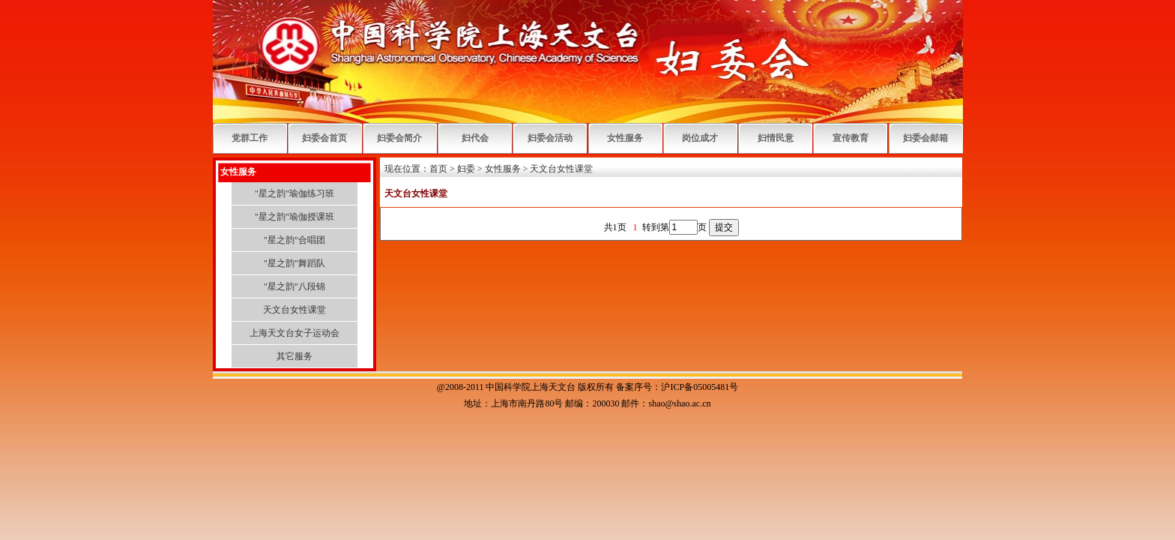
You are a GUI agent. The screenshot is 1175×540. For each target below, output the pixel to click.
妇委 (466, 169)
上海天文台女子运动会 (294, 333)
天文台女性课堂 (294, 309)
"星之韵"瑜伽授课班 (294, 217)
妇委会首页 (324, 138)
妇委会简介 (399, 138)
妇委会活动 (550, 138)
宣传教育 (851, 138)
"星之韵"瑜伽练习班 (294, 193)
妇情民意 (776, 138)
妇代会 (475, 138)
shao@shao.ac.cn (679, 403)
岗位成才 (700, 138)
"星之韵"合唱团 (294, 240)
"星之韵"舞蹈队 (294, 263)
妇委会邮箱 (925, 138)
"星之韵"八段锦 (294, 286)
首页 (438, 169)
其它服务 (294, 356)
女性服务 (625, 138)
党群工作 (250, 138)
